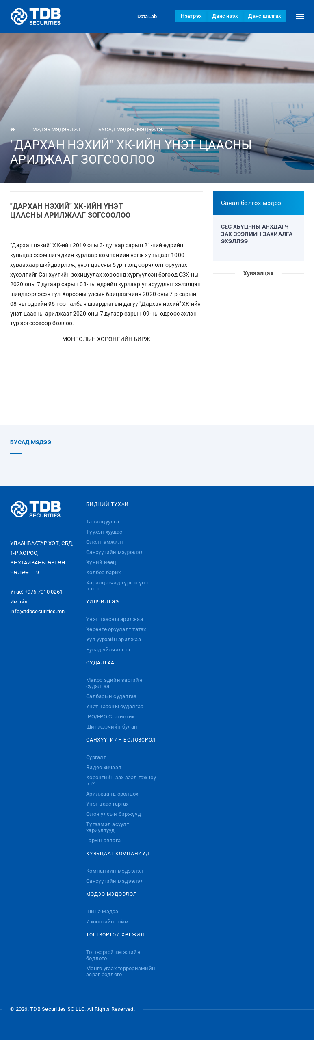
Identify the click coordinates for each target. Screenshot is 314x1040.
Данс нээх (225, 16)
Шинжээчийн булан (111, 727)
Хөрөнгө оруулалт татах (116, 629)
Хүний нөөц (101, 562)
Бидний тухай (107, 504)
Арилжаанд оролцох (112, 794)
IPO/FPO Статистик (110, 717)
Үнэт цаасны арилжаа (114, 619)
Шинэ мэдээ (102, 911)
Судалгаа (100, 663)
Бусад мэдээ (116, 129)
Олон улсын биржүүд (113, 814)
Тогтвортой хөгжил (115, 935)
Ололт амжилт (105, 542)
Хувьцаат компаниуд (118, 853)
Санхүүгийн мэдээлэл (115, 552)
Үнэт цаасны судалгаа (114, 706)
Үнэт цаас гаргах (107, 804)
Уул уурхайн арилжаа (113, 639)
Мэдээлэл (151, 129)
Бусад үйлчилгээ (108, 649)
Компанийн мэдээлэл (115, 871)
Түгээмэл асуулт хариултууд (107, 827)
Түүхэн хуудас (104, 532)
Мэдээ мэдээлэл (56, 129)
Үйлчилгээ (102, 602)
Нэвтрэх (191, 16)
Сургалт (96, 757)
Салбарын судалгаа (111, 696)
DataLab (140, 16)
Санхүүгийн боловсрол (121, 740)
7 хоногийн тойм (107, 922)
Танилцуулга (102, 522)
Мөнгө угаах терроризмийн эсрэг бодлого (120, 971)
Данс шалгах (264, 16)
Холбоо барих (103, 572)
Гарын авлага (103, 840)
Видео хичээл (103, 767)
